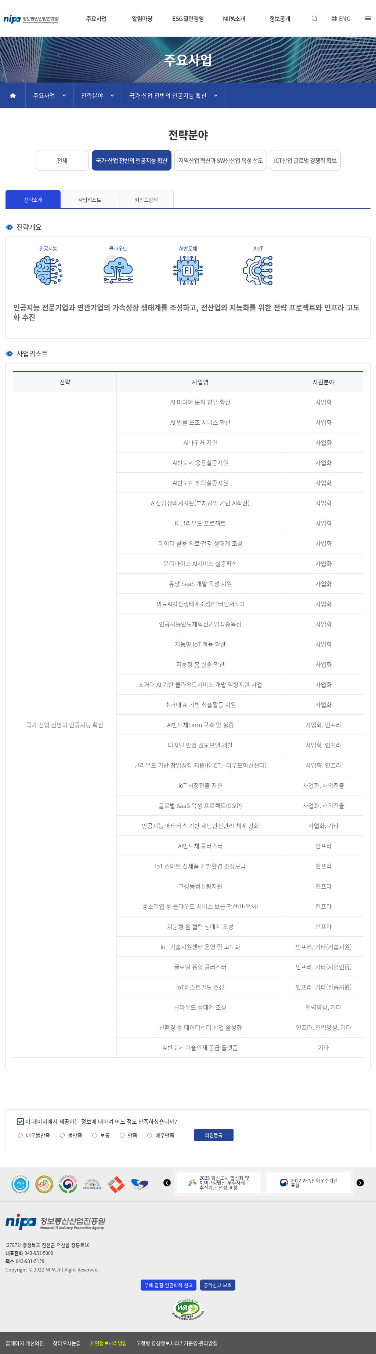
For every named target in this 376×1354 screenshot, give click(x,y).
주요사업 (96, 18)
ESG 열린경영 (188, 18)
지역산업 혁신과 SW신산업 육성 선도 (220, 160)
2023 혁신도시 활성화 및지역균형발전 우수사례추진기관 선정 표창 (218, 1182)
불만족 (75, 1135)
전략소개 (33, 199)
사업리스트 (89, 199)
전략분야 (92, 95)
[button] (167, 1182)
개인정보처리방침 (108, 1343)
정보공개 (280, 18)
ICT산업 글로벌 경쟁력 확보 (305, 160)
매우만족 (164, 1135)
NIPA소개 (234, 18)
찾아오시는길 (67, 1343)
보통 (105, 1135)
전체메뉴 (368, 18)
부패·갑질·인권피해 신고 (168, 1284)
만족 (132, 1135)
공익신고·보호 (218, 1284)
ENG (345, 18)
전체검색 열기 (314, 18)
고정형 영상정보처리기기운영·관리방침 (176, 1343)
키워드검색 (146, 199)
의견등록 (214, 1134)
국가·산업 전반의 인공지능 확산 (168, 95)
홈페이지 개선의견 (25, 1343)
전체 (62, 160)
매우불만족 (38, 1135)
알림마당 (142, 18)
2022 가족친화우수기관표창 (309, 1183)
